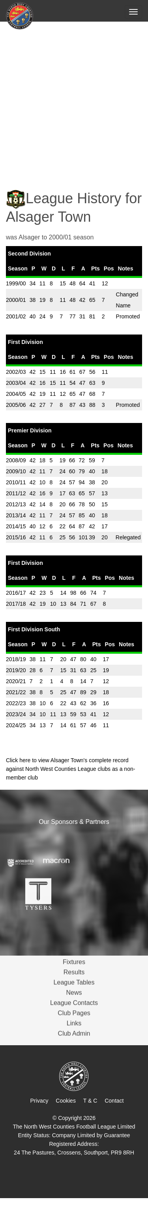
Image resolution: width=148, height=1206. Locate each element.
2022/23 (16, 703)
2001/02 (16, 316)
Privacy (39, 1101)
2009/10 (16, 471)
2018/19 (16, 659)
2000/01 (16, 300)
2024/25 (16, 725)
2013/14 (16, 515)
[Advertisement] (74, 100)
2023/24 (16, 714)
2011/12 (16, 493)
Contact (114, 1101)
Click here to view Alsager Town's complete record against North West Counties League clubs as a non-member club (70, 769)
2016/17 (16, 593)
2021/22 (16, 692)
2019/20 (16, 670)
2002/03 (16, 372)
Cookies (66, 1101)
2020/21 (16, 681)
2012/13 (16, 504)
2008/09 (16, 460)
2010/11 (16, 482)
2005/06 (16, 405)
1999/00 (16, 283)
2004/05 (16, 394)
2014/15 (16, 526)
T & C (90, 1101)
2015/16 (16, 537)
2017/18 (16, 604)
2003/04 (16, 383)
